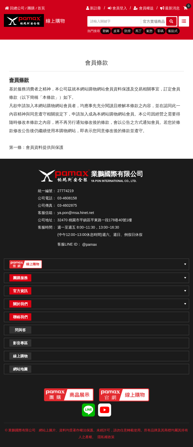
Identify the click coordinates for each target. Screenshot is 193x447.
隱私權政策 (106, 437)
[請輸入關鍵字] (115, 21)
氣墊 (149, 31)
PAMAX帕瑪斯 (36, 20)
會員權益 (144, 8)
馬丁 (138, 31)
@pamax (89, 244)
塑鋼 (105, 31)
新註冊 (93, 8)
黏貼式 (173, 31)
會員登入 (117, 8)
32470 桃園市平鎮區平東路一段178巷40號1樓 (94, 220)
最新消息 (170, 8)
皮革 (116, 31)
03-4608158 (67, 198)
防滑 (127, 31)
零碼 (160, 31)
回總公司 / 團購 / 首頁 (25, 8)
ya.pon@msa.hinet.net (75, 213)
